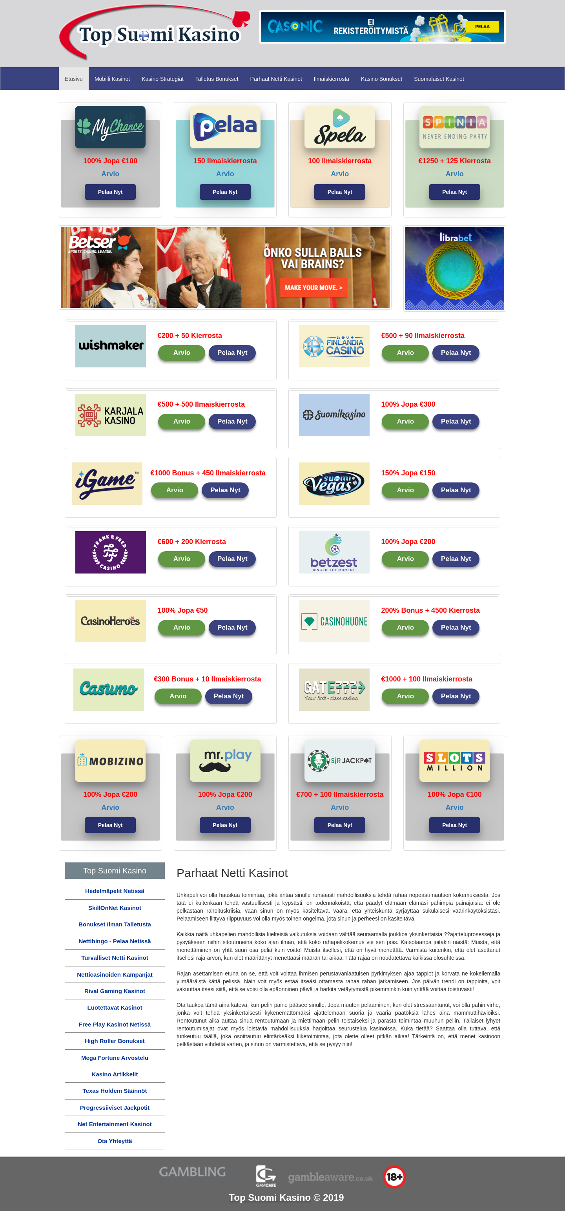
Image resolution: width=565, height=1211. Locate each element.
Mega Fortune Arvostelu (114, 1057)
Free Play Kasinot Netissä (115, 1024)
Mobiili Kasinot (112, 79)
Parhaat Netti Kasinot (276, 79)
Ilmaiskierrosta (331, 79)
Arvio (181, 352)
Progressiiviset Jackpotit (115, 1107)
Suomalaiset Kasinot (439, 79)
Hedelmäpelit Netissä (114, 891)
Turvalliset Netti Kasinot (114, 957)
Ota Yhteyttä (114, 1141)
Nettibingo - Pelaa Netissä (114, 941)
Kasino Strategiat (163, 79)
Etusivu (77, 78)
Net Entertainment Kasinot (114, 1124)
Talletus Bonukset (217, 79)
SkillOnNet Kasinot (114, 907)
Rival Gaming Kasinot (114, 991)
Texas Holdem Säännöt (115, 1090)
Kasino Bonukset (381, 79)
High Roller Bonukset (115, 1040)
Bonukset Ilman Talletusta (114, 924)
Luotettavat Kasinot (114, 1007)
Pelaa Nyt (110, 192)
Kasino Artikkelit (115, 1074)
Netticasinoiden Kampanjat (115, 974)
